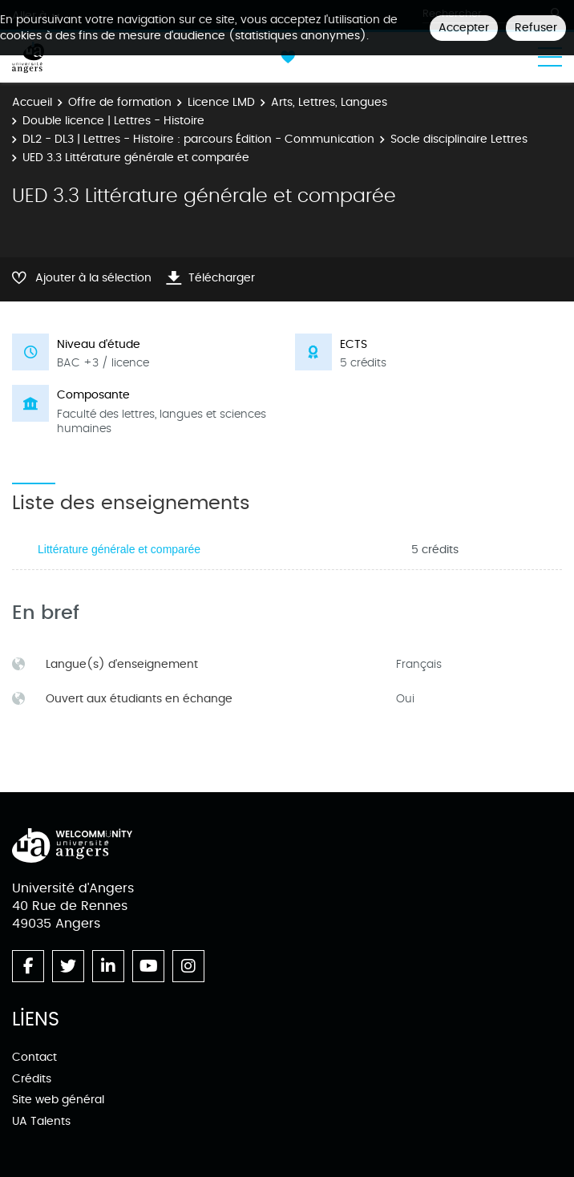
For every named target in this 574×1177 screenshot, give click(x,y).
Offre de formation (120, 102)
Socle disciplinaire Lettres (459, 139)
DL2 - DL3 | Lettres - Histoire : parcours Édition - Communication (198, 139)
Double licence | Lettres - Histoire (113, 120)
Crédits (31, 1078)
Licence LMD (221, 102)
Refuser (536, 27)
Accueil (32, 102)
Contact (34, 1057)
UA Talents (41, 1121)
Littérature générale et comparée (119, 549)
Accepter (464, 27)
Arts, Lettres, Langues (329, 102)
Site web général (58, 1099)
